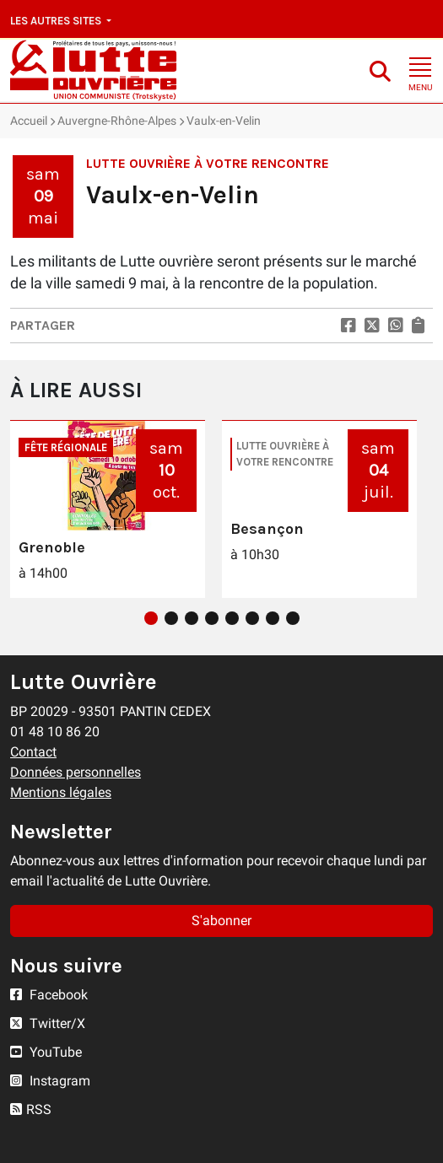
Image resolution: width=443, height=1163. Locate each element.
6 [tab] (252, 618)
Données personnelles (75, 772)
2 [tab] (171, 618)
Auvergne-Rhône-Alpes (116, 120)
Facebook (49, 995)
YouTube (46, 1052)
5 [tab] (232, 618)
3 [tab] (191, 618)
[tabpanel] (107, 509)
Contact (33, 752)
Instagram (50, 1081)
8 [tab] (293, 618)
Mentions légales (60, 792)
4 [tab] (212, 618)
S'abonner (221, 921)
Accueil (28, 120)
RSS (30, 1109)
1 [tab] (151, 618)
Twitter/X (47, 1023)
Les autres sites (57, 20)
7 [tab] (272, 618)
